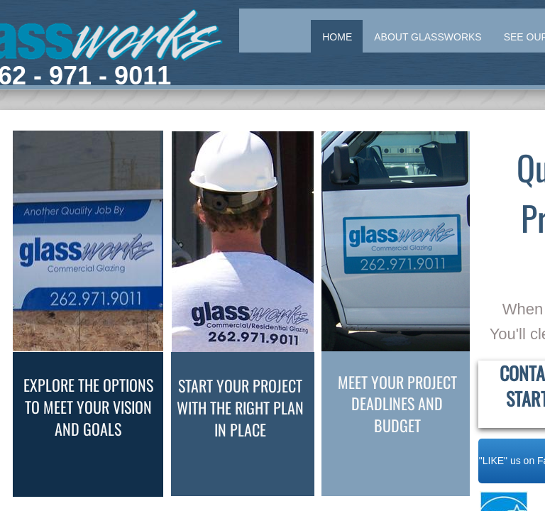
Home (337, 37)
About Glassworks (427, 37)
